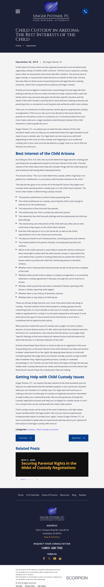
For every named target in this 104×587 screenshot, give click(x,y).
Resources (64, 495)
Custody (31, 429)
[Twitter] (49, 558)
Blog (74, 495)
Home (20, 495)
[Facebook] (44, 558)
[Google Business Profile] (60, 558)
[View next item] (38, 479)
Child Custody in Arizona (47, 429)
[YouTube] (54, 558)
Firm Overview (32, 495)
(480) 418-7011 (52, 548)
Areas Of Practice (49, 495)
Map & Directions (52, 537)
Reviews (82, 495)
